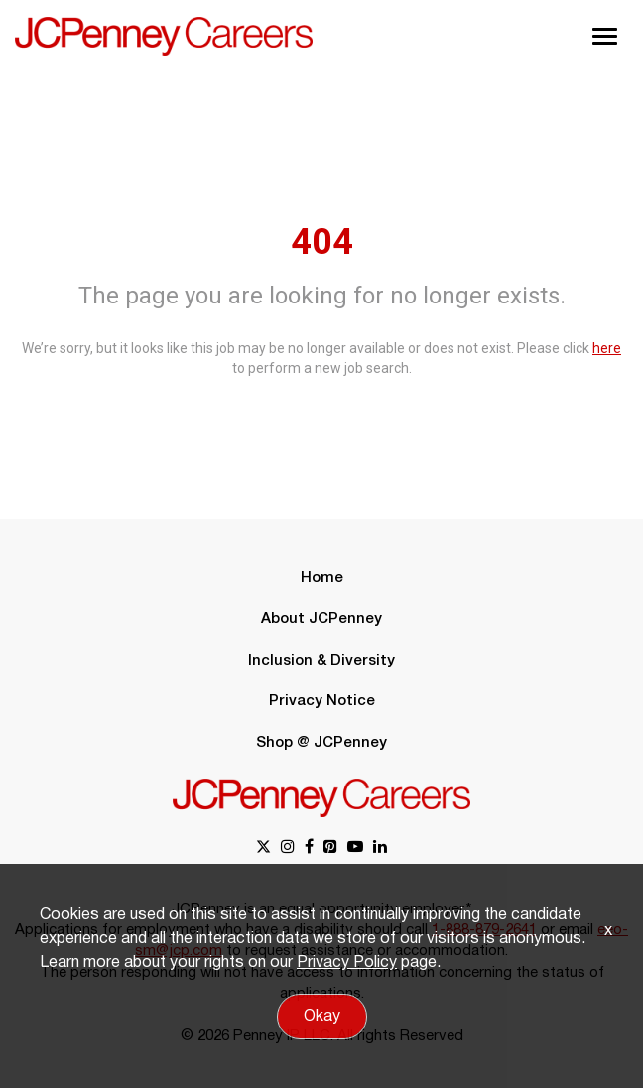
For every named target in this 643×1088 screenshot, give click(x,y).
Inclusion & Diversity (321, 660)
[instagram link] (288, 848)
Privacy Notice (322, 701)
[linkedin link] (380, 848)
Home (322, 578)
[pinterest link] (330, 848)
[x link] (263, 848)
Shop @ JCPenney (321, 743)
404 (322, 242)
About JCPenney (321, 619)
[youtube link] (355, 848)
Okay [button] (322, 1017)
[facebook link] (309, 848)
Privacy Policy (347, 963)
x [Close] (608, 931)
